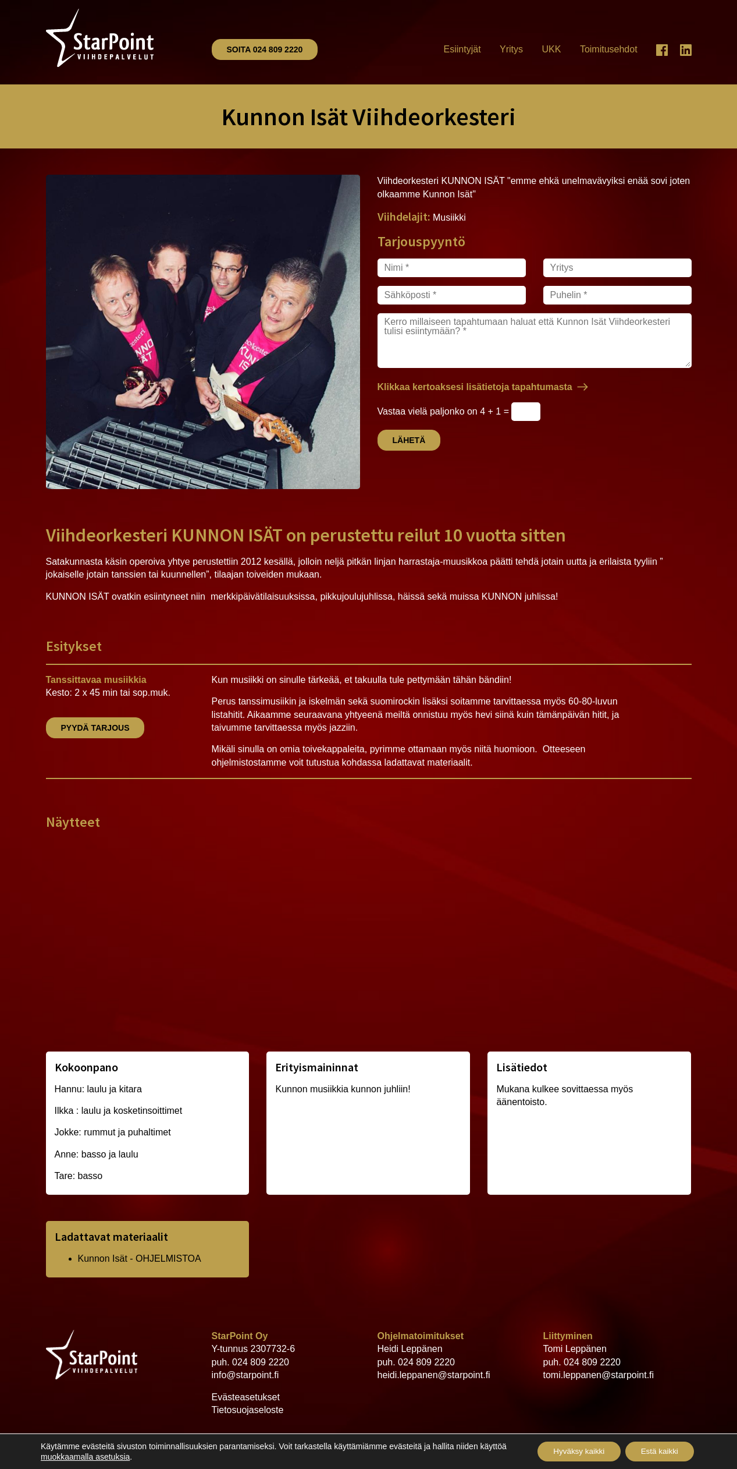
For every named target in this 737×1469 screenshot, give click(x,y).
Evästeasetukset (246, 1397)
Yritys (511, 49)
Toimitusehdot (609, 49)
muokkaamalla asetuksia (113, 1456)
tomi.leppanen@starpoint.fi (598, 1375)
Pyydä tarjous (95, 727)
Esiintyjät (462, 49)
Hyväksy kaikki (571, 1451)
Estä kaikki (657, 1451)
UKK (551, 49)
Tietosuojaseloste (248, 1410)
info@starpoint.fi (245, 1375)
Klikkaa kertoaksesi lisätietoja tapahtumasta (475, 387)
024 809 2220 (260, 1362)
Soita (265, 49)
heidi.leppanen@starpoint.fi (434, 1375)
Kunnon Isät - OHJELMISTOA (139, 1258)
